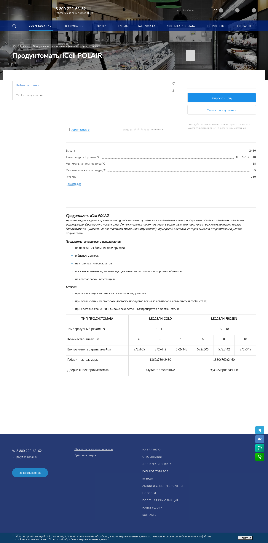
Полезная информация (160, 500)
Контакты (149, 515)
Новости (149, 493)
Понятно (245, 538)
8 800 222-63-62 (71, 8)
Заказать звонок (30, 472)
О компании (152, 456)
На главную (151, 449)
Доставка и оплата (156, 464)
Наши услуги (152, 507)
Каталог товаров (155, 471)
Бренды (148, 478)
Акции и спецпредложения (163, 486)
